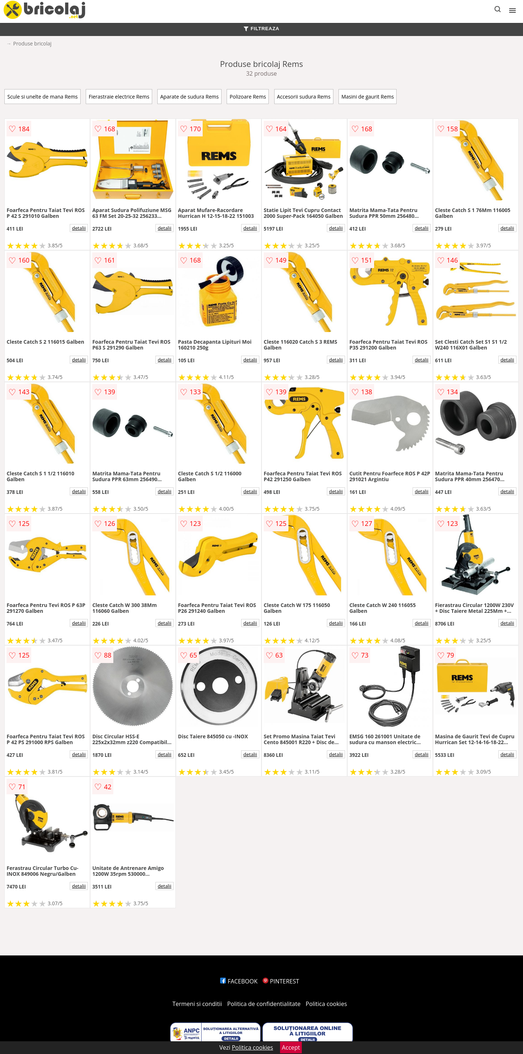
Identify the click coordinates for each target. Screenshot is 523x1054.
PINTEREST (281, 981)
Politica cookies (326, 1004)
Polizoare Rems (248, 96)
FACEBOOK (239, 981)
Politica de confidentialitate (264, 1004)
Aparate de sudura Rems (189, 96)
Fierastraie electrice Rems (119, 96)
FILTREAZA (261, 28)
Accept (291, 1047)
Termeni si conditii (197, 1004)
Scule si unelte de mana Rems (42, 96)
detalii (79, 228)
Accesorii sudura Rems (304, 96)
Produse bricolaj (32, 43)
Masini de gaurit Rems (367, 96)
